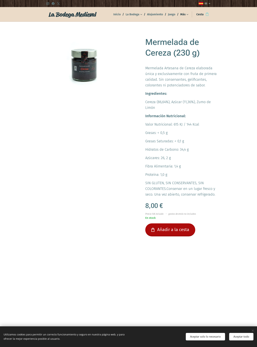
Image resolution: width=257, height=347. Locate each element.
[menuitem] (118, 14)
